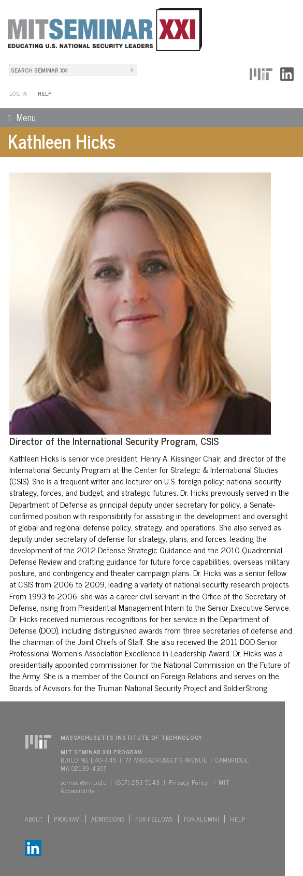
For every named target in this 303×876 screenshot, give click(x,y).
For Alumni (201, 819)
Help (45, 93)
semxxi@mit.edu (84, 782)
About (34, 819)
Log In (18, 93)
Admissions (107, 819)
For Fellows (154, 819)
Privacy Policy (188, 782)
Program (67, 819)
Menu (18, 117)
